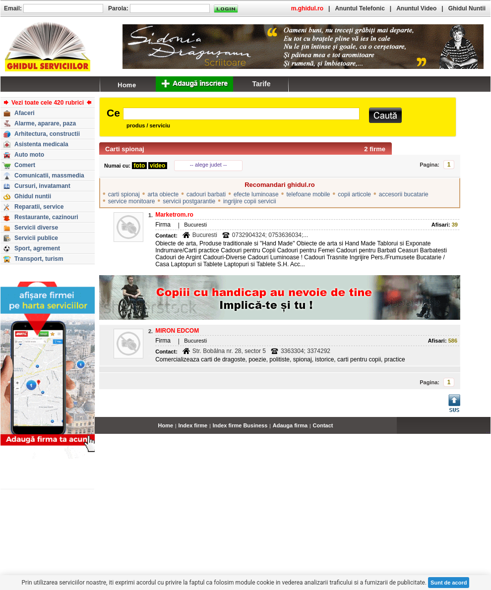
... (488, 431)
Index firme (193, 425)
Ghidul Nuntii (467, 8)
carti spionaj (124, 194)
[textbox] (241, 114)
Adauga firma (290, 425)
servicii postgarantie (189, 201)
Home (166, 425)
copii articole (354, 194)
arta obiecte (163, 194)
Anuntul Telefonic (359, 8)
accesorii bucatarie (404, 194)
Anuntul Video (416, 8)
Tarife (261, 84)
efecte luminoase (256, 194)
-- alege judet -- (208, 165)
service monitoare (131, 201)
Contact (323, 425)
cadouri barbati (206, 194)
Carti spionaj (124, 149)
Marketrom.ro (174, 214)
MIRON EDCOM (177, 330)
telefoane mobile (308, 194)
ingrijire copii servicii (249, 201)
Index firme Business (240, 425)
